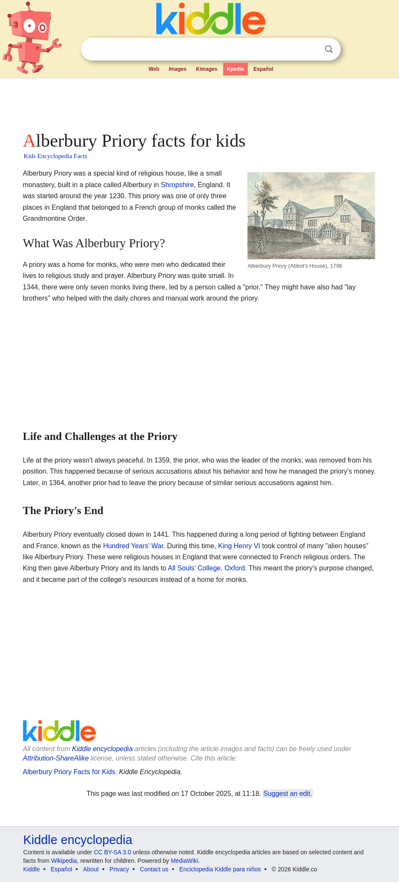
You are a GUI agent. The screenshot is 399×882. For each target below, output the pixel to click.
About (91, 869)
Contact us (154, 869)
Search (329, 49)
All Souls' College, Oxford (206, 568)
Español (263, 69)
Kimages (206, 69)
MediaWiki (184, 860)
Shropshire (177, 184)
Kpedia (235, 69)
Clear (311, 49)
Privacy (119, 869)
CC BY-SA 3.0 (112, 852)
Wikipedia (64, 860)
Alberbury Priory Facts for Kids (69, 771)
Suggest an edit (287, 793)
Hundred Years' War (133, 545)
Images (177, 69)
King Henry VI (239, 545)
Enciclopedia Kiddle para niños (220, 869)
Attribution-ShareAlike (56, 758)
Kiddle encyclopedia (102, 748)
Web (154, 69)
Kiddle (31, 869)
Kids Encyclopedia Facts (55, 156)
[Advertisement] (199, 102)
